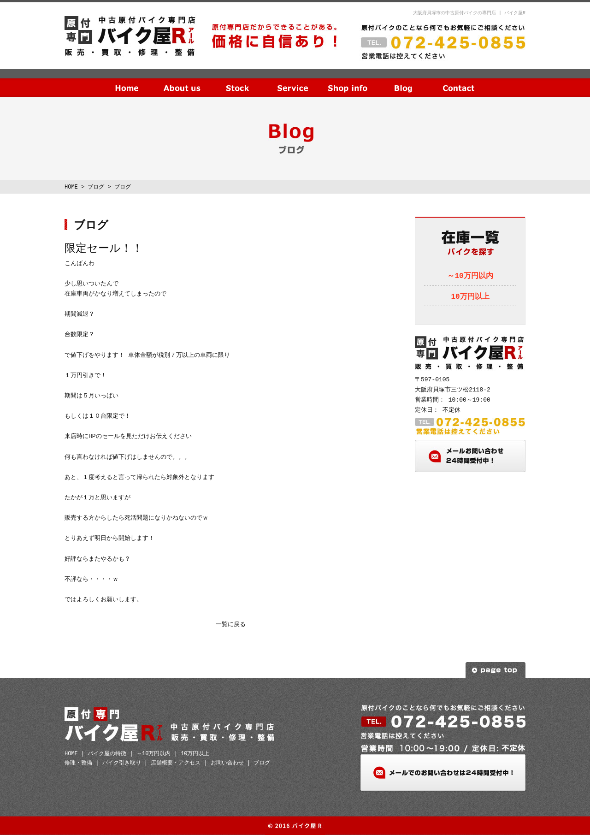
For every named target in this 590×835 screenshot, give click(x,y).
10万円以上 (470, 297)
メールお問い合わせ (470, 456)
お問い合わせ (458, 81)
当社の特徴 (182, 81)
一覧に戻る (231, 625)
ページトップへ (495, 670)
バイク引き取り (121, 763)
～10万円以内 (470, 276)
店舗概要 (348, 81)
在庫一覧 (237, 81)
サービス (292, 81)
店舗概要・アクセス (176, 763)
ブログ (403, 81)
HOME (126, 81)
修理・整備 (78, 763)
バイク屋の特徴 (107, 754)
